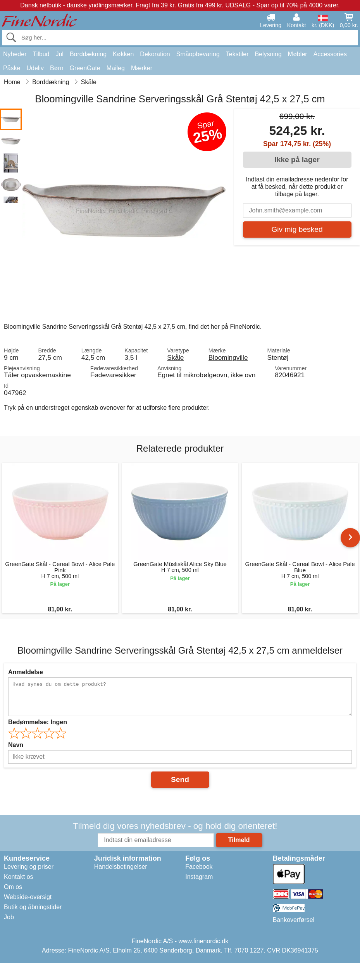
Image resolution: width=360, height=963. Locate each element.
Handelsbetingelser (120, 866)
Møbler (297, 54)
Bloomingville (228, 357)
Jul (59, 54)
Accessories (330, 54)
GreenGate (85, 68)
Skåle (175, 357)
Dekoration (155, 54)
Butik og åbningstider (33, 907)
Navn (15, 745)
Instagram (199, 876)
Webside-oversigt (28, 897)
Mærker (141, 68)
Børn (57, 68)
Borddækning (88, 54)
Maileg (116, 68)
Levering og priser (28, 866)
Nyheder (14, 54)
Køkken (123, 54)
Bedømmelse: (37, 722)
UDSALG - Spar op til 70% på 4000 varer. (282, 5)
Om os (13, 887)
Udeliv (34, 68)
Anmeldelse (25, 672)
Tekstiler (237, 54)
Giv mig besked (296, 229)
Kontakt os (18, 876)
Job (9, 917)
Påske (11, 68)
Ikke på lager (296, 159)
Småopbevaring (198, 54)
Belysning (268, 54)
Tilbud (41, 54)
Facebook (198, 866)
